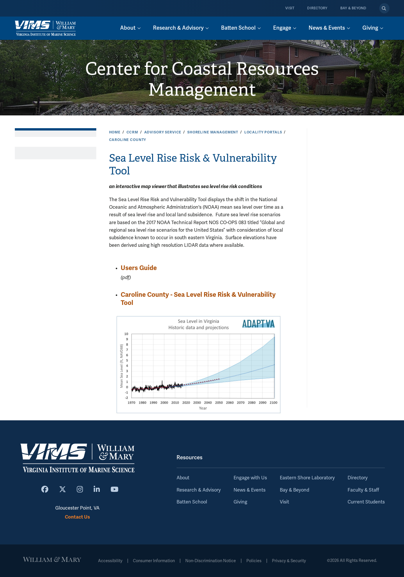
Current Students (366, 502)
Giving (240, 502)
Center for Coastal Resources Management (202, 79)
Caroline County (127, 139)
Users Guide (139, 268)
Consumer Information (154, 560)
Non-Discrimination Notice (210, 560)
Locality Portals (263, 132)
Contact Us (77, 517)
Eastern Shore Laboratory (307, 478)
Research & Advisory (199, 490)
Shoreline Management (212, 132)
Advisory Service (162, 132)
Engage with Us (250, 478)
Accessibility (110, 560)
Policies (253, 560)
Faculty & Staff (363, 490)
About (183, 478)
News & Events (250, 490)
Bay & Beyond (353, 8)
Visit (289, 8)
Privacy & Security (289, 560)
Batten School (192, 502)
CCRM (132, 132)
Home (114, 132)
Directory (317, 8)
